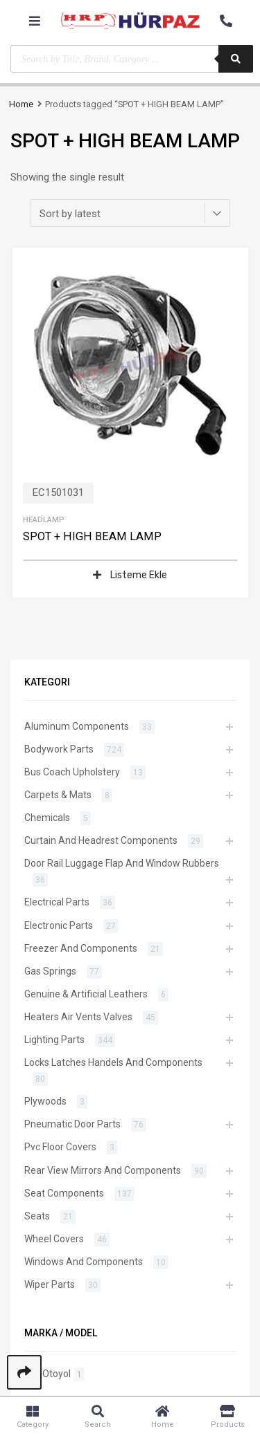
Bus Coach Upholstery (72, 771)
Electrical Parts (56, 901)
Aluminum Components (76, 726)
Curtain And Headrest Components (100, 840)
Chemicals (47, 817)
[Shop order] (130, 213)
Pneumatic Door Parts (72, 1124)
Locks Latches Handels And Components (113, 1062)
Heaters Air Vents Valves (78, 1016)
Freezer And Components (80, 948)
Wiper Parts (49, 1284)
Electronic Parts (58, 925)
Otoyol (56, 1373)
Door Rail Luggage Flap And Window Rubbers (121, 863)
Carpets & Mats (58, 794)
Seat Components (64, 1193)
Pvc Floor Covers (60, 1146)
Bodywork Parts (59, 749)
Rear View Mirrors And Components (102, 1170)
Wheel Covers (54, 1238)
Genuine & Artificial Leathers (86, 993)
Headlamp (43, 519)
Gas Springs (50, 971)
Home (21, 104)
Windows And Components (83, 1261)
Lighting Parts (54, 1039)
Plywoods (45, 1101)
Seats (37, 1216)
